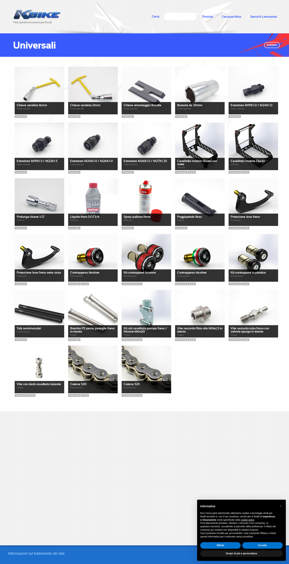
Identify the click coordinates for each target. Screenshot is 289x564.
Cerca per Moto (231, 16)
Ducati (192, 172)
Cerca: (156, 16)
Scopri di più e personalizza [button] (241, 553)
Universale (21, 116)
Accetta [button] (262, 545)
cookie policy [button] (247, 520)
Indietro (272, 44)
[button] (281, 506)
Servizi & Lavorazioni (263, 16)
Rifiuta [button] (220, 545)
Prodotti (207, 16)
